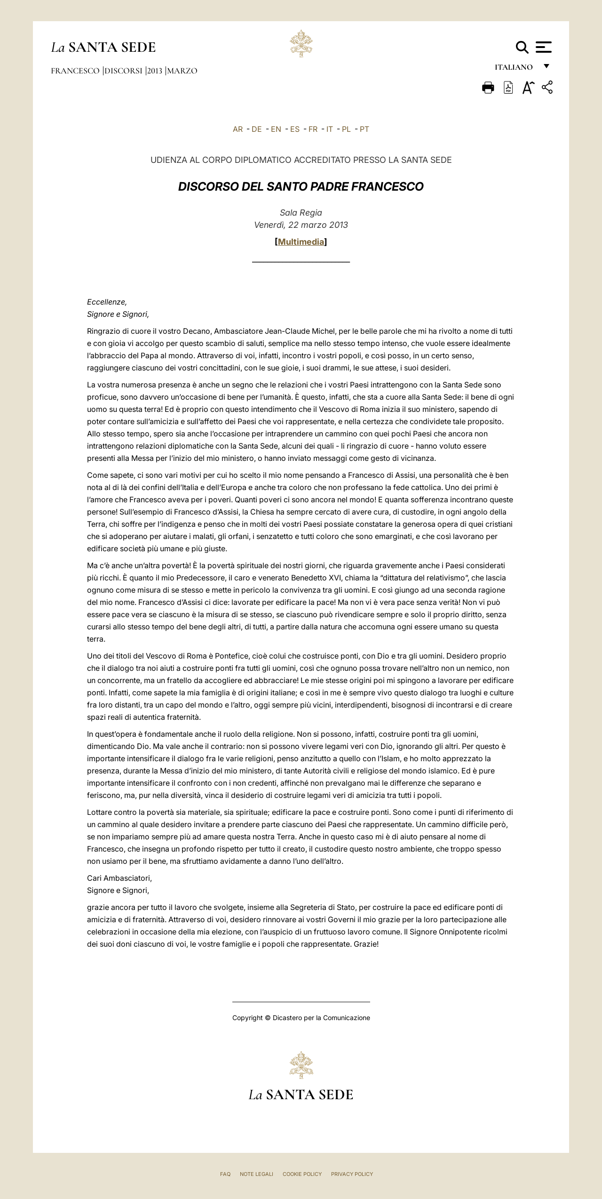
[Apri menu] (542, 47)
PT (364, 129)
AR (238, 129)
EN (276, 129)
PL (346, 129)
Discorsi (124, 70)
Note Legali (256, 1174)
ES (295, 129)
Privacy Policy (352, 1174)
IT (329, 129)
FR (313, 129)
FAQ (225, 1174)
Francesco (76, 70)
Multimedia (301, 242)
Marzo (182, 70)
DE (257, 129)
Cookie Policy (302, 1174)
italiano (516, 69)
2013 (155, 70)
